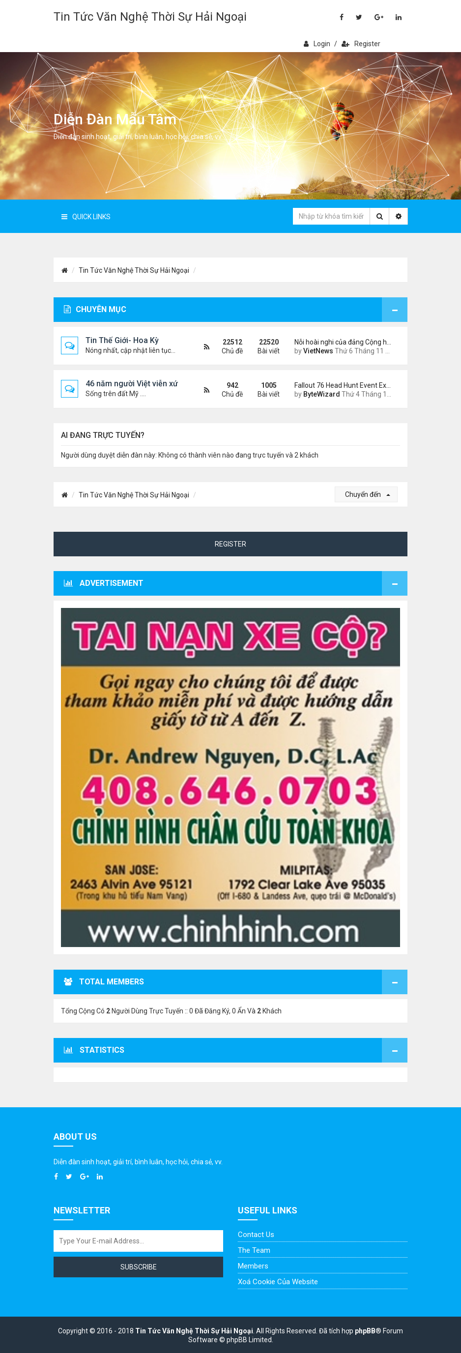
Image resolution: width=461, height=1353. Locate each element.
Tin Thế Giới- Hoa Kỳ (122, 340)
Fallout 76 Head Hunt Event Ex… (342, 385)
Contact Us (256, 1234)
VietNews (318, 351)
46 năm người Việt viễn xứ (132, 383)
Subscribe (138, 1267)
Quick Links (86, 217)
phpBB (365, 1331)
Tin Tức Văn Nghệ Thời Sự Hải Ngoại (150, 17)
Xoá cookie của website (278, 1281)
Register (361, 44)
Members (253, 1266)
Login (317, 44)
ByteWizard (321, 394)
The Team (254, 1250)
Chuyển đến (367, 494)
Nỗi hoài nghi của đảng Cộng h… (342, 342)
